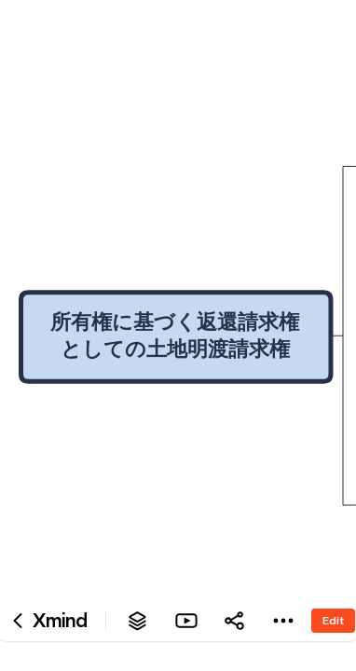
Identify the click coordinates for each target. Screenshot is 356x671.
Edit (333, 620)
